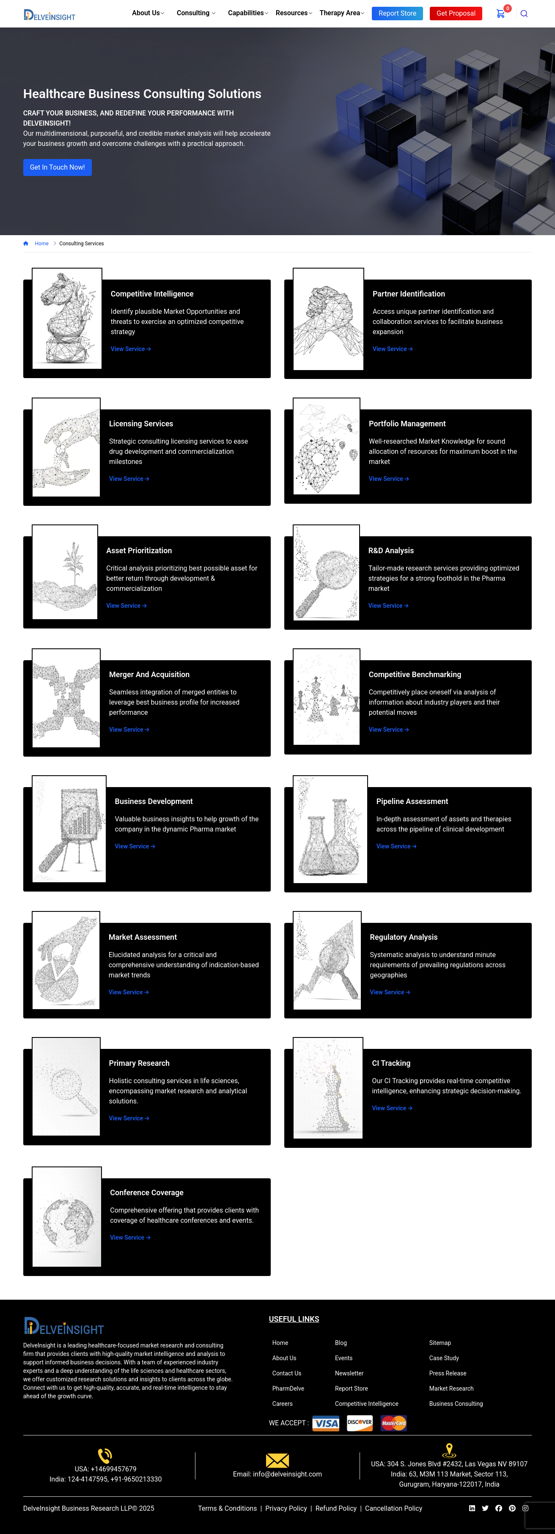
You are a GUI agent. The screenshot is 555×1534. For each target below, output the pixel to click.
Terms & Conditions (227, 1508)
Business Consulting (459, 1403)
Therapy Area (342, 13)
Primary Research (139, 1063)
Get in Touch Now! (57, 167)
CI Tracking (391, 1063)
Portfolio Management (407, 423)
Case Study (447, 1358)
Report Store (355, 1388)
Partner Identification (409, 293)
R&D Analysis (391, 550)
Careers (286, 1403)
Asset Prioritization (139, 550)
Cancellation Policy (393, 1508)
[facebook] (499, 1509)
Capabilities (248, 13)
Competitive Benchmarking (415, 674)
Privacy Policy (286, 1508)
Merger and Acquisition (149, 674)
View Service (131, 349)
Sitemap (443, 1342)
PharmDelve (291, 1388)
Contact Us (290, 1373)
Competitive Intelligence (152, 293)
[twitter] (485, 1509)
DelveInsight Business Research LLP (77, 1508)
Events (347, 1358)
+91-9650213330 (135, 1479)
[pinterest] (512, 1509)
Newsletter (353, 1373)
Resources (294, 13)
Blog (344, 1342)
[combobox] (524, 13)
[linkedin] (472, 1509)
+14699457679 (113, 1469)
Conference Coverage (147, 1192)
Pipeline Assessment (412, 801)
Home (41, 244)
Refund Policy (336, 1508)
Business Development (153, 801)
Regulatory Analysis (404, 937)
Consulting (196, 13)
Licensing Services (141, 423)
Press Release (451, 1373)
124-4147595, (87, 1479)
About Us (148, 13)
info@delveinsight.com (286, 1474)
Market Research (455, 1388)
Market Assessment (143, 937)
